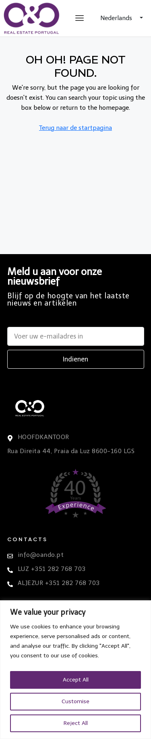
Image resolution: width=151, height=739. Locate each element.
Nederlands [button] (117, 18)
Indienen (75, 359)
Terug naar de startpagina (75, 127)
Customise (75, 701)
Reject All (76, 723)
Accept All (76, 679)
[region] (75, 669)
